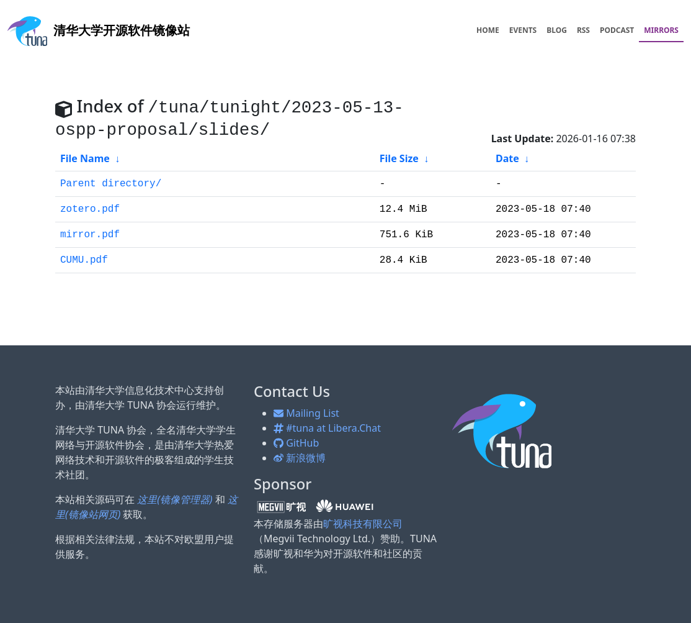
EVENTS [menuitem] (523, 30)
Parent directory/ (110, 183)
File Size (399, 158)
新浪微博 (300, 458)
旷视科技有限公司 (363, 523)
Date (507, 158)
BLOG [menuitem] (556, 30)
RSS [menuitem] (583, 30)
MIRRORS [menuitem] (661, 30)
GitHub (296, 443)
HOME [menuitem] (487, 30)
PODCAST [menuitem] (617, 30)
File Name (85, 158)
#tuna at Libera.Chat (327, 428)
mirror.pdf (90, 234)
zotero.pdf (90, 209)
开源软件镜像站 (98, 30)
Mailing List (306, 413)
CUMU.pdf (84, 260)
